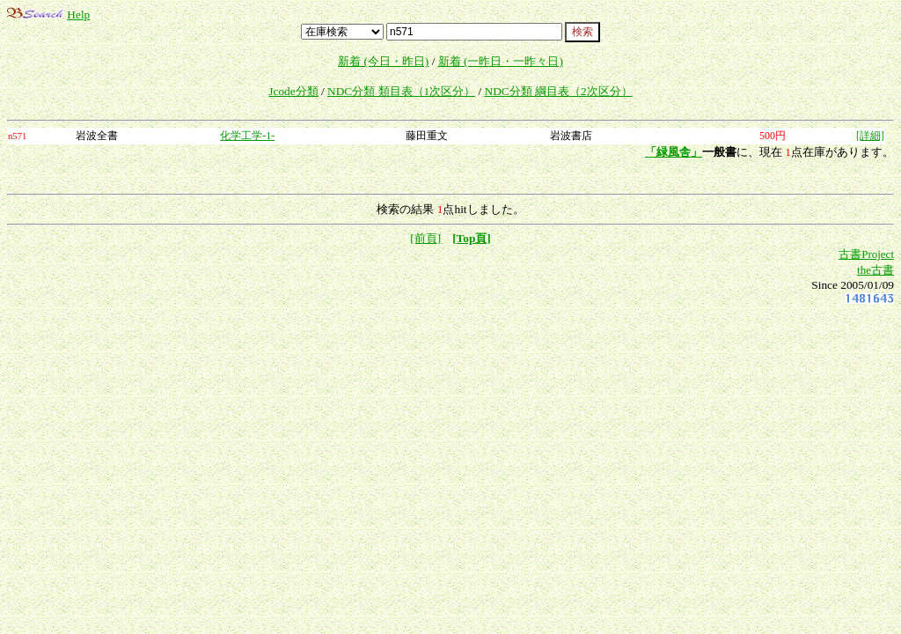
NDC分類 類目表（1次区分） (401, 91)
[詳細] (870, 135)
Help (78, 14)
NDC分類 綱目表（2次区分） (559, 91)
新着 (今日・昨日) (383, 61)
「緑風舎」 (673, 151)
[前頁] (425, 238)
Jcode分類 (293, 91)
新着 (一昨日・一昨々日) (500, 61)
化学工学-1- (247, 135)
